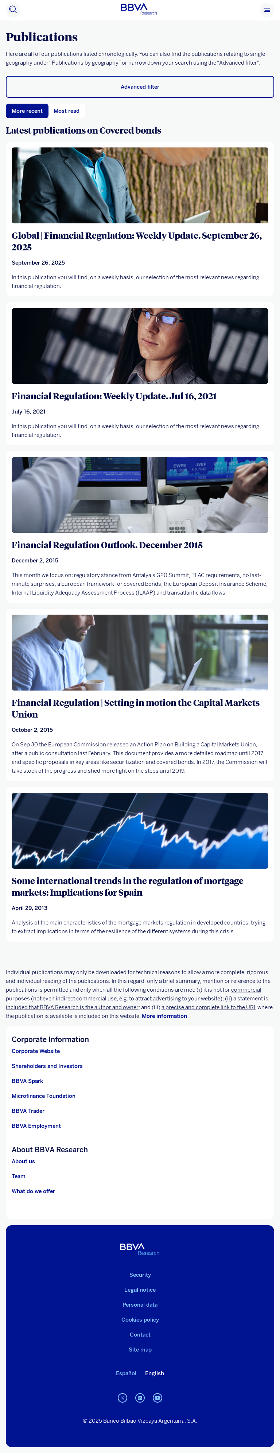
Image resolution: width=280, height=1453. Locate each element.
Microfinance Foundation (43, 1096)
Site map (140, 1349)
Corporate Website (36, 1051)
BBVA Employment (36, 1126)
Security (140, 1275)
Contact (140, 1334)
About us (23, 1161)
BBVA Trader (28, 1111)
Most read (66, 111)
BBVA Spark (27, 1081)
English (154, 1373)
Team (19, 1176)
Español (126, 1373)
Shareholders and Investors (47, 1066)
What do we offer (33, 1191)
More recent (27, 111)
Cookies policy (140, 1319)
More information (164, 1016)
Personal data (140, 1305)
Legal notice (140, 1290)
